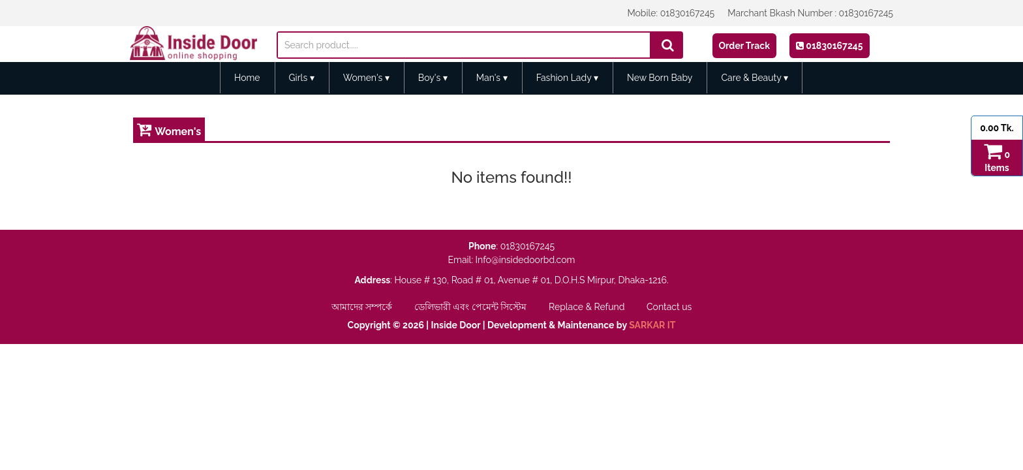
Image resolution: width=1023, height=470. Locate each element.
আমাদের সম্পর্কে (363, 307)
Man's (492, 77)
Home (247, 77)
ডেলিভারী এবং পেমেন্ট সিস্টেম (471, 307)
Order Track (744, 45)
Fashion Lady (567, 77)
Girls (301, 77)
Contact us (669, 307)
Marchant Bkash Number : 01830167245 (810, 13)
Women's (366, 77)
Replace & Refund (588, 307)
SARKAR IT (652, 325)
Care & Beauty (754, 77)
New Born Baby (660, 77)
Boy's (433, 77)
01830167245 (829, 45)
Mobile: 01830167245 (670, 13)
